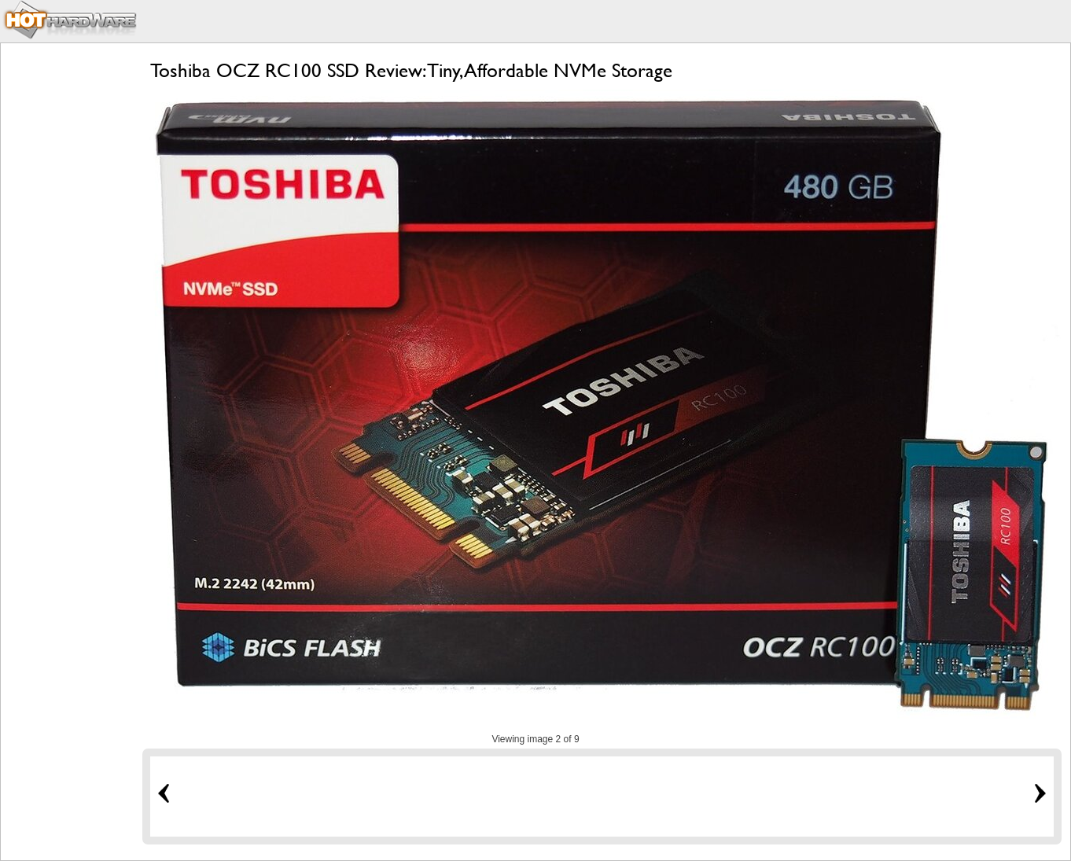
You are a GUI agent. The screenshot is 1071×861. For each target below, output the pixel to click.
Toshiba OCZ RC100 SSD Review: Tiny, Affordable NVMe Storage (411, 70)
